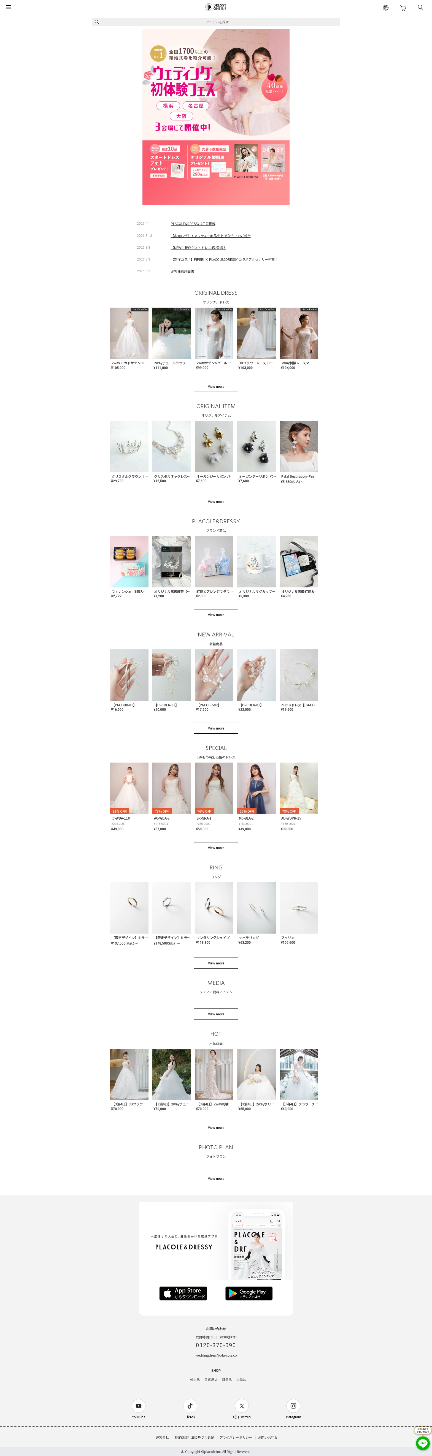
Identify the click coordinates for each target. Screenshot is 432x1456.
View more (216, 386)
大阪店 (241, 1379)
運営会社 (162, 1437)
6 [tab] (226, 213)
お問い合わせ (268, 1437)
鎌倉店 (227, 1379)
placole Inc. (213, 1451)
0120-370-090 (216, 1345)
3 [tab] (214, 213)
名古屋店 (211, 1379)
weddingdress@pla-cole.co (216, 1355)
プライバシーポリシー (235, 1437)
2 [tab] (210, 213)
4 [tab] (218, 213)
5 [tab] (222, 213)
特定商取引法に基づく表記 (194, 1437)
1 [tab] (206, 213)
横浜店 (195, 1379)
